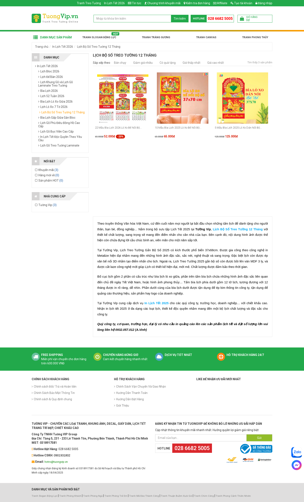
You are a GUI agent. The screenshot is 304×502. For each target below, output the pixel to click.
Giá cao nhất (215, 62)
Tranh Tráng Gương (156, 37)
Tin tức (136, 3)
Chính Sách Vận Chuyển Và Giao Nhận (141, 386)
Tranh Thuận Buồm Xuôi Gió (176, 496)
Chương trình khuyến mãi (163, 3)
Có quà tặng (168, 62)
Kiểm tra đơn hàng (198, 3)
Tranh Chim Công (204, 496)
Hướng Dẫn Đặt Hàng (130, 399)
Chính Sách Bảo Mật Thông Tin (54, 393)
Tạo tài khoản (241, 3)
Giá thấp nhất (191, 62)
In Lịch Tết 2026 (114, 3)
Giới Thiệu (122, 405)
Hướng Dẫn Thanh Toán (132, 393)
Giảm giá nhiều (143, 62)
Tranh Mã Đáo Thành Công (144, 496)
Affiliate (220, 3)
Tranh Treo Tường (89, 3)
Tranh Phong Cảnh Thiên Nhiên (233, 496)
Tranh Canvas (206, 37)
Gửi (259, 438)
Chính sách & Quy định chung (53, 399)
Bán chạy (120, 62)
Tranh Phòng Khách (70, 496)
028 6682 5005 (220, 18)
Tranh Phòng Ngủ (93, 496)
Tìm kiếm (180, 18)
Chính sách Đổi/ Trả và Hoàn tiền (55, 386)
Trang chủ (41, 46)
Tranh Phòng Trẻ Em (115, 496)
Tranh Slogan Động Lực (99, 37)
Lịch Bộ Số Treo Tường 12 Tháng (98, 46)
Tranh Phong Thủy (255, 37)
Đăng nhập (263, 3)
